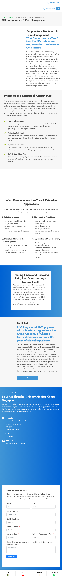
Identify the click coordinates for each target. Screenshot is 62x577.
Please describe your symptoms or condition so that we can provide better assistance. (30, 549)
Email (34, 509)
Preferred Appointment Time (42, 540)
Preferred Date (11, 540)
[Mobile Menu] (58, 8)
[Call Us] (31, 441)
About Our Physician (27, 384)
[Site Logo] (15, 3)
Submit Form (11, 563)
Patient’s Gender (12, 533)
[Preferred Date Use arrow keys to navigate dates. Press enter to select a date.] (18, 544)
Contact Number (12, 517)
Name (8, 509)
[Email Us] (31, 448)
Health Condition (12, 525)
